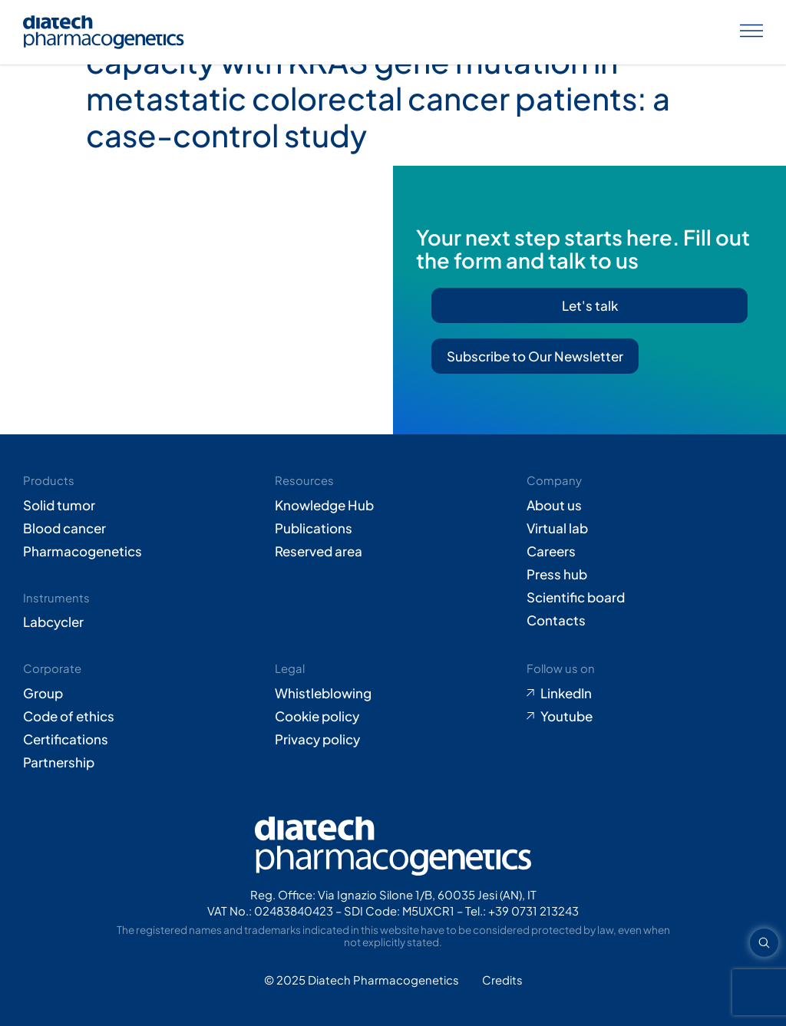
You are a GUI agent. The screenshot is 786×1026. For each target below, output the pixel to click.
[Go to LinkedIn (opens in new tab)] (645, 693)
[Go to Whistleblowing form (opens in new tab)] (393, 693)
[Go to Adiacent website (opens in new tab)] (502, 980)
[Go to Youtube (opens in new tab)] (645, 716)
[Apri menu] (751, 32)
